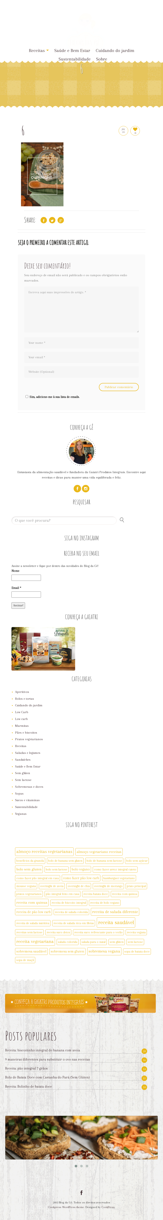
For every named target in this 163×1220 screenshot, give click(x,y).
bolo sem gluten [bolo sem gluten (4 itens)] (29, 869)
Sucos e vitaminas (27, 800)
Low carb (21, 719)
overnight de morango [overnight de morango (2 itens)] (108, 886)
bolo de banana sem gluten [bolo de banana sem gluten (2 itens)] (65, 860)
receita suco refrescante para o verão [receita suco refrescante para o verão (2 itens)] (98, 932)
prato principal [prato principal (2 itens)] (136, 886)
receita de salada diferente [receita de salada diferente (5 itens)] (115, 911)
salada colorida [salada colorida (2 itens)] (67, 942)
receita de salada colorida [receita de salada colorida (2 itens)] (71, 912)
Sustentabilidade (75, 59)
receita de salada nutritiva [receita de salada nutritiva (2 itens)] (32, 923)
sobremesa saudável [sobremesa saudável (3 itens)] (31, 951)
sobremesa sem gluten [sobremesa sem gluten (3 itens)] (67, 951)
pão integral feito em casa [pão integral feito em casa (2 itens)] (62, 894)
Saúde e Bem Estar (28, 766)
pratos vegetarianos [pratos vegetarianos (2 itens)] (29, 894)
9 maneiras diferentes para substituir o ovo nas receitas (47, 1059)
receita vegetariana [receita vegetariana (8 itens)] (35, 941)
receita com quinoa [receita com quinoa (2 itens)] (124, 894)
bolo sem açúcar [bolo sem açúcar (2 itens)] (137, 860)
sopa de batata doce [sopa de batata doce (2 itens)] (137, 951)
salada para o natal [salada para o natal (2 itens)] (93, 942)
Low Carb (21, 712)
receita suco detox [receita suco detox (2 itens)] (58, 932)
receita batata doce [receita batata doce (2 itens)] (95, 894)
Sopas (19, 793)
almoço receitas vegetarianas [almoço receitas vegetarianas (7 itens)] (44, 851)
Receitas (39, 50)
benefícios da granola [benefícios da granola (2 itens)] (30, 860)
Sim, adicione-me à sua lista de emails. (52, 397)
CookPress (108, 1207)
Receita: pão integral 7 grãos (26, 1068)
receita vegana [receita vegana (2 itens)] (136, 932)
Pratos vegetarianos (29, 739)
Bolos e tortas (24, 699)
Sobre (101, 59)
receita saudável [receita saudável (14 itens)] (116, 922)
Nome (15, 570)
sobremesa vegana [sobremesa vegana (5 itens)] (104, 951)
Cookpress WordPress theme (66, 1207)
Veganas (21, 814)
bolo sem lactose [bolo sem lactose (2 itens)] (56, 869)
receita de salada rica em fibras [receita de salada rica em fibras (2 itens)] (73, 923)
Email (16, 588)
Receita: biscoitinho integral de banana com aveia (42, 1050)
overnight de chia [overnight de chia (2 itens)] (79, 886)
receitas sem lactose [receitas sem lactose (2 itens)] (29, 932)
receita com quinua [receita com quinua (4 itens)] (31, 902)
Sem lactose (23, 780)
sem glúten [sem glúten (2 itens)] (117, 942)
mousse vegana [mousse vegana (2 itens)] (26, 886)
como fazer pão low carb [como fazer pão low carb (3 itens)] (81, 878)
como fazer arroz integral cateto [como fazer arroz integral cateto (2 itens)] (115, 869)
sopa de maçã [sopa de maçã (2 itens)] (25, 960)
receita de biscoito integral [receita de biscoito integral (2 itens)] (69, 902)
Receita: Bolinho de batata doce (28, 1086)
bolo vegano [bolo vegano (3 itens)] (81, 869)
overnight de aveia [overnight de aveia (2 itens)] (51, 886)
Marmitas (22, 726)
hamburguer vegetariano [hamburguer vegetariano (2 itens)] (119, 878)
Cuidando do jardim (115, 50)
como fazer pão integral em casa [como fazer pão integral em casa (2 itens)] (37, 878)
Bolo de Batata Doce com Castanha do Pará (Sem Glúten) (47, 1077)
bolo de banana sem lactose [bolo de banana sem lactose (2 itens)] (104, 860)
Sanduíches (23, 760)
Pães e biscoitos (26, 732)
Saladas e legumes (27, 753)
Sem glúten (22, 773)
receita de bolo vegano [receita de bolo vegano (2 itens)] (104, 902)
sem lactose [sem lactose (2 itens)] (135, 942)
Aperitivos (22, 692)
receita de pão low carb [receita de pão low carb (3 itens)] (33, 912)
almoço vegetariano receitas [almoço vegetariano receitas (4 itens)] (99, 852)
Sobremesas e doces (29, 787)
